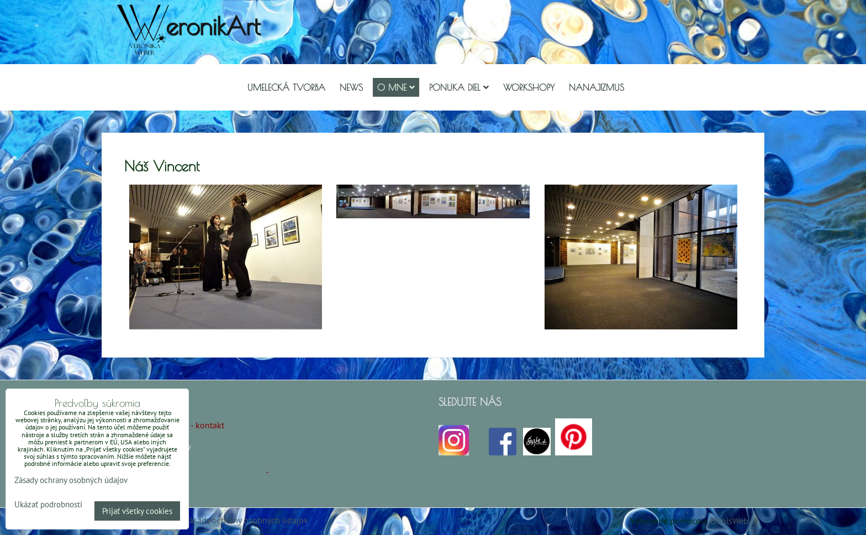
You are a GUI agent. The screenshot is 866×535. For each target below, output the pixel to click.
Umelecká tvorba (286, 87)
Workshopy (529, 87)
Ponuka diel (459, 87)
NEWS (351, 87)
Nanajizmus (596, 87)
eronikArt (213, 26)
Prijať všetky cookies (137, 511)
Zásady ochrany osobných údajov (246, 520)
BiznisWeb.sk (734, 520)
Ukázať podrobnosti (48, 505)
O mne (396, 87)
